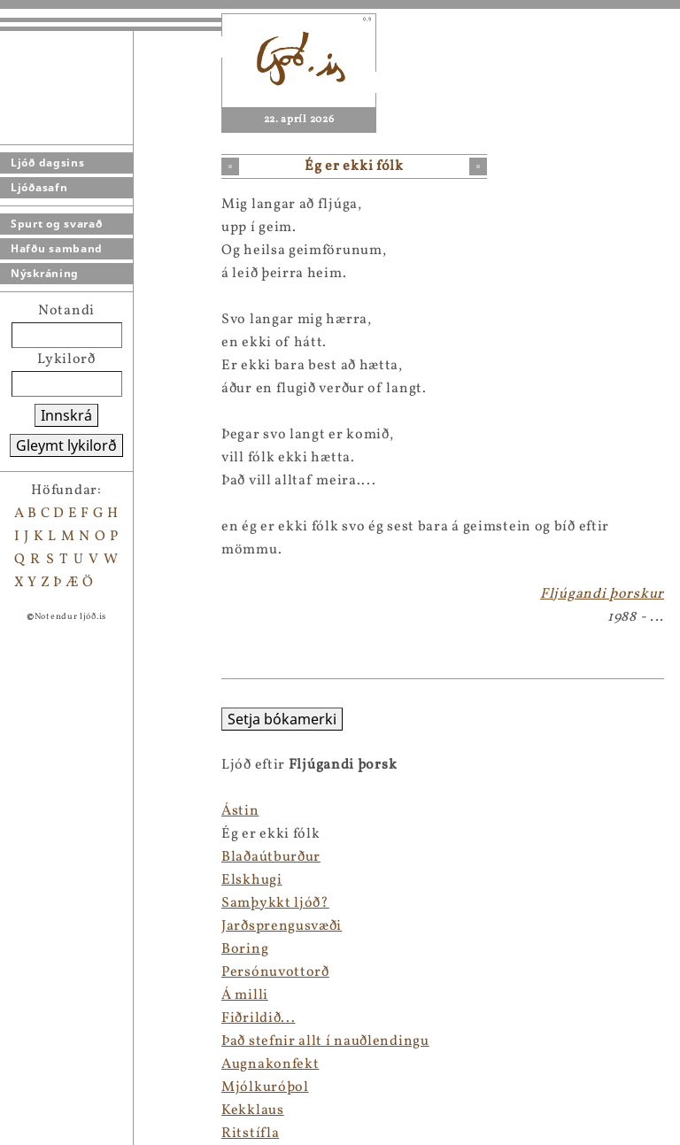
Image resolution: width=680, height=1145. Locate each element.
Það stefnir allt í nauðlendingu (104, 1041)
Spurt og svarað (57, 223)
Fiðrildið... (36, 1018)
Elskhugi (30, 880)
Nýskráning (45, 273)
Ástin (19, 811)
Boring (23, 949)
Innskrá (66, 415)
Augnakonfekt (48, 1064)
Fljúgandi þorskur (602, 594)
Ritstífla (29, 1133)
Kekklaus (31, 1110)
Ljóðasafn (39, 187)
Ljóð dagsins (47, 162)
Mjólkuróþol (44, 1087)
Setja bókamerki (60, 719)
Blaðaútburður (49, 857)
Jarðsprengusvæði (60, 926)
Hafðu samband (57, 248)
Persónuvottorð (54, 972)
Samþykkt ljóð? (54, 903)
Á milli (23, 995)
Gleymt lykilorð (66, 445)
